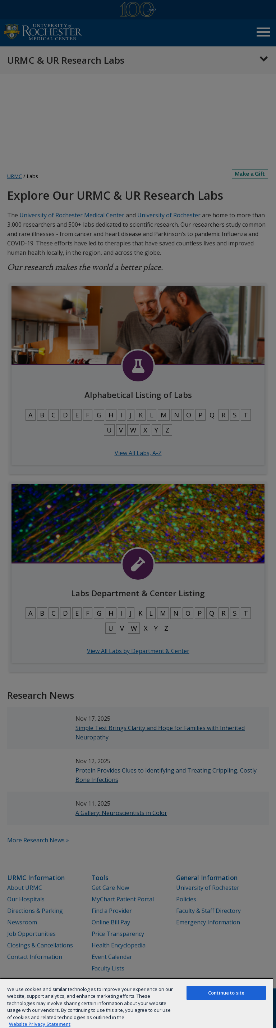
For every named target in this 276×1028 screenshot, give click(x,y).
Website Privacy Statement (39, 1024)
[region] (136, 1003)
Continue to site (226, 992)
